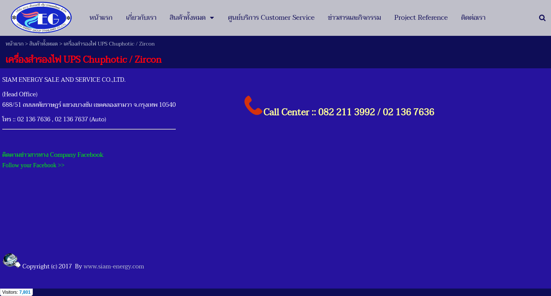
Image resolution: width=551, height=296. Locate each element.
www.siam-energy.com (114, 266)
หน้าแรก (15, 44)
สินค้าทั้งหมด (43, 44)
